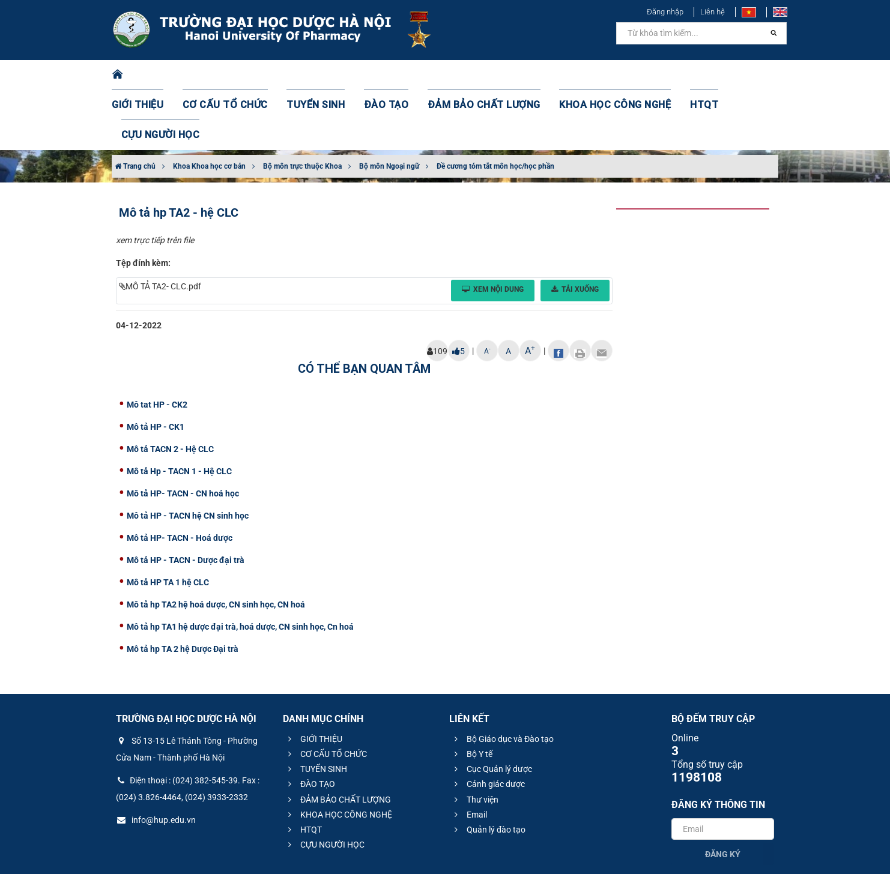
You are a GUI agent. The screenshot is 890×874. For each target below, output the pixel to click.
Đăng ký (722, 794)
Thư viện (474, 739)
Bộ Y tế (471, 694)
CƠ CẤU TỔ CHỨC (232, 75)
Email (469, 754)
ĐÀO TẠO (377, 75)
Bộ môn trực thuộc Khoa (302, 106)
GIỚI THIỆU (153, 75)
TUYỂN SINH (313, 75)
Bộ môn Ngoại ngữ (389, 106)
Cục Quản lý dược (491, 709)
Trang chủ (135, 106)
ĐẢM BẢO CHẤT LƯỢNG (464, 75)
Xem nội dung (493, 229)
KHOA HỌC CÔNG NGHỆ (580, 75)
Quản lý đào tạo (488, 769)
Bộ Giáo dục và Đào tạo (502, 679)
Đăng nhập (665, 11)
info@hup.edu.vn (156, 760)
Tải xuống (575, 229)
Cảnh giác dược (488, 724)
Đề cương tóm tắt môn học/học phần (495, 106)
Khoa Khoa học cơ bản (209, 106)
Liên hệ (712, 11)
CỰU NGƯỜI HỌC (726, 75)
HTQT (660, 75)
